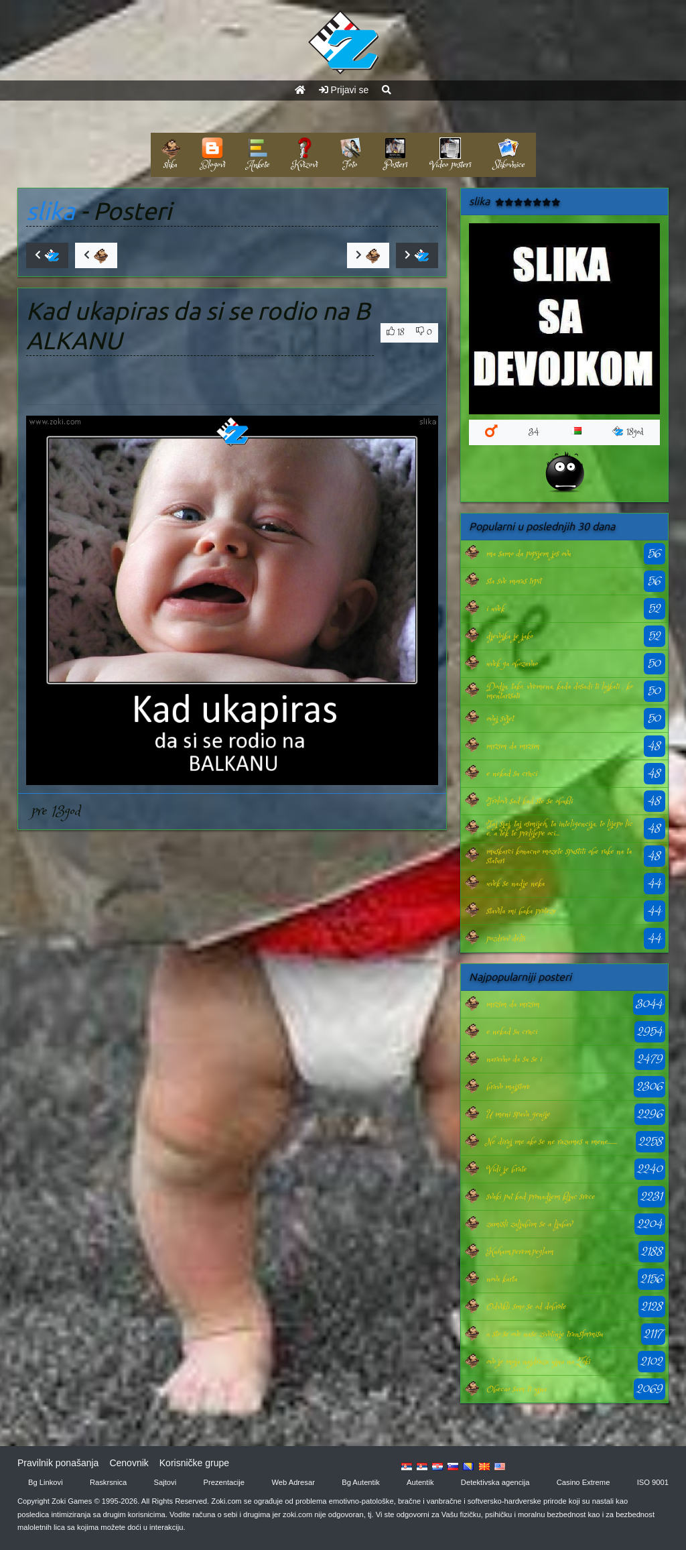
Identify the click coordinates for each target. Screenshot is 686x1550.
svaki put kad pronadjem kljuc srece (540, 1196)
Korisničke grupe (194, 1462)
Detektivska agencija (495, 1482)
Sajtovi (165, 1482)
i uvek (495, 608)
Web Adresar (292, 1482)
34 (534, 432)
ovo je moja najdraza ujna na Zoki (538, 1361)
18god (628, 432)
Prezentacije (224, 1482)
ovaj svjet (500, 718)
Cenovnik (128, 1462)
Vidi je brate (506, 1169)
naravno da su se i (514, 1059)
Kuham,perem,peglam (519, 1251)
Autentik (420, 1482)
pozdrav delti (505, 938)
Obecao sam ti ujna (516, 1389)
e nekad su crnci (511, 773)
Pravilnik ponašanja (57, 1462)
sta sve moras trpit (513, 581)
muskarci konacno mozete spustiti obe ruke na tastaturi (559, 856)
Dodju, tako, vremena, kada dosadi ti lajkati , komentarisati (559, 691)
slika (50, 211)
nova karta (501, 1279)
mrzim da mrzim (512, 746)
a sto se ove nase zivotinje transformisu (544, 1334)
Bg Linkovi (45, 1482)
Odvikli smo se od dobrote (526, 1306)
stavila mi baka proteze (521, 911)
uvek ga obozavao (511, 663)
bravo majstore (508, 1086)
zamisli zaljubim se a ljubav (529, 1224)
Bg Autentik (361, 1482)
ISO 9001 (653, 1482)
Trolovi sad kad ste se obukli (529, 801)
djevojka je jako (509, 636)
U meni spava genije (518, 1114)
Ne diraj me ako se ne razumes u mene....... (551, 1141)
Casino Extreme (583, 1482)
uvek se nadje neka (515, 883)
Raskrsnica (108, 1482)
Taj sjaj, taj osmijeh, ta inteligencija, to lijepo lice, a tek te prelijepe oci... (559, 828)
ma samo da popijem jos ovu (528, 553)
